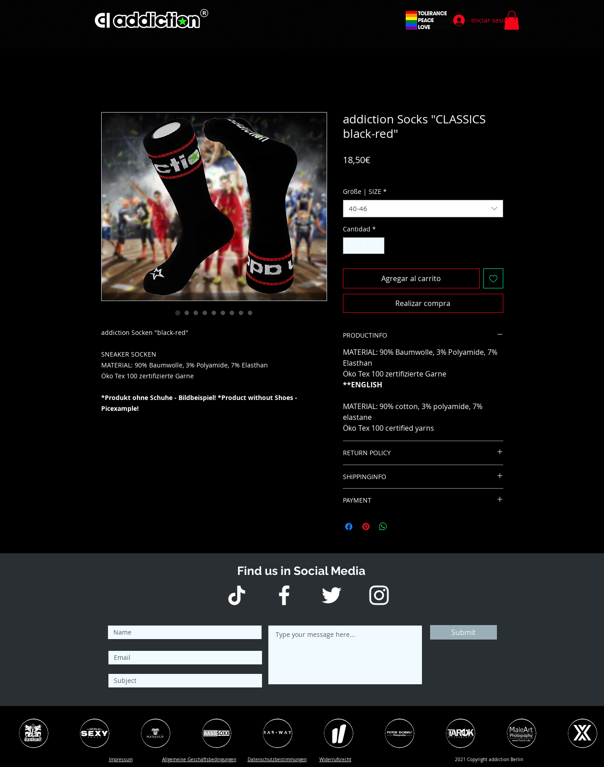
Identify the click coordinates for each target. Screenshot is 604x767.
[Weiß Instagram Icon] (379, 595)
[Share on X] (400, 526)
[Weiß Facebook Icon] (284, 595)
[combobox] (423, 208)
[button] (512, 20)
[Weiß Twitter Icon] (331, 595)
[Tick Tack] (237, 595)
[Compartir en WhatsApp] (383, 526)
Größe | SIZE (365, 191)
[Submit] (463, 632)
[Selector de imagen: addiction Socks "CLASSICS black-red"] (178, 312)
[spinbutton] (364, 246)
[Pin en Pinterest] (366, 526)
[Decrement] (350, 246)
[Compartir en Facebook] (348, 526)
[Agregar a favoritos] (493, 278)
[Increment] (377, 246)
